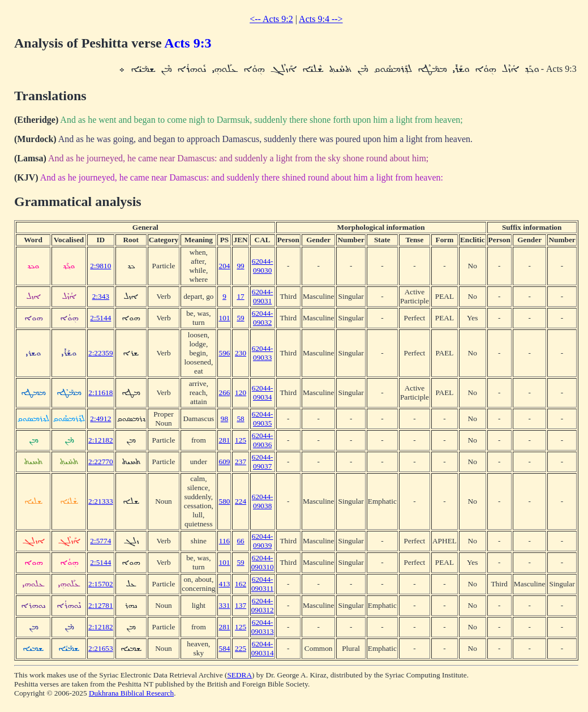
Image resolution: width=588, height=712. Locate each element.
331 (224, 605)
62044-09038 (262, 501)
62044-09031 (262, 296)
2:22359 (100, 353)
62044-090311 (262, 584)
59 (240, 318)
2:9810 (100, 265)
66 (240, 541)
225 (240, 648)
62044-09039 (262, 541)
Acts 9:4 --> (320, 19)
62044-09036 (262, 440)
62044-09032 (262, 318)
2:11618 (100, 392)
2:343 (100, 296)
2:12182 (100, 440)
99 (240, 265)
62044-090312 (262, 605)
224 (240, 501)
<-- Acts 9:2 (271, 19)
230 (240, 353)
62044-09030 (262, 265)
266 (224, 392)
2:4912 (100, 418)
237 (240, 461)
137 (240, 605)
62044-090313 (262, 627)
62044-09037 (262, 461)
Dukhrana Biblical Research (131, 693)
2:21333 (100, 501)
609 (224, 461)
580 (224, 501)
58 (240, 418)
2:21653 (100, 648)
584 (224, 648)
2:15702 (100, 584)
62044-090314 (262, 648)
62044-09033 (262, 353)
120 (240, 392)
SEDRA (239, 675)
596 (224, 353)
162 (240, 584)
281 (224, 440)
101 (224, 318)
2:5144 (100, 318)
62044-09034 (262, 392)
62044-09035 (262, 418)
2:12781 (100, 605)
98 (224, 418)
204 (224, 265)
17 (240, 296)
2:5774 (100, 541)
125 (240, 440)
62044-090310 (262, 562)
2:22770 (100, 461)
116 (224, 541)
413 (224, 584)
